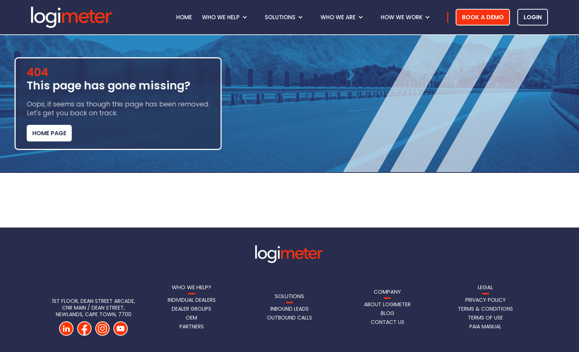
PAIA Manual (485, 326)
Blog (387, 313)
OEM (191, 317)
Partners (191, 326)
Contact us (387, 322)
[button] (228, 17)
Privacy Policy (485, 300)
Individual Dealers (192, 300)
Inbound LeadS (289, 308)
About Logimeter (387, 304)
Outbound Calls (289, 317)
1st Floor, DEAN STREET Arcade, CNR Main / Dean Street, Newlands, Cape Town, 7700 (93, 308)
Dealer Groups (191, 308)
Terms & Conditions (485, 308)
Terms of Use (485, 317)
